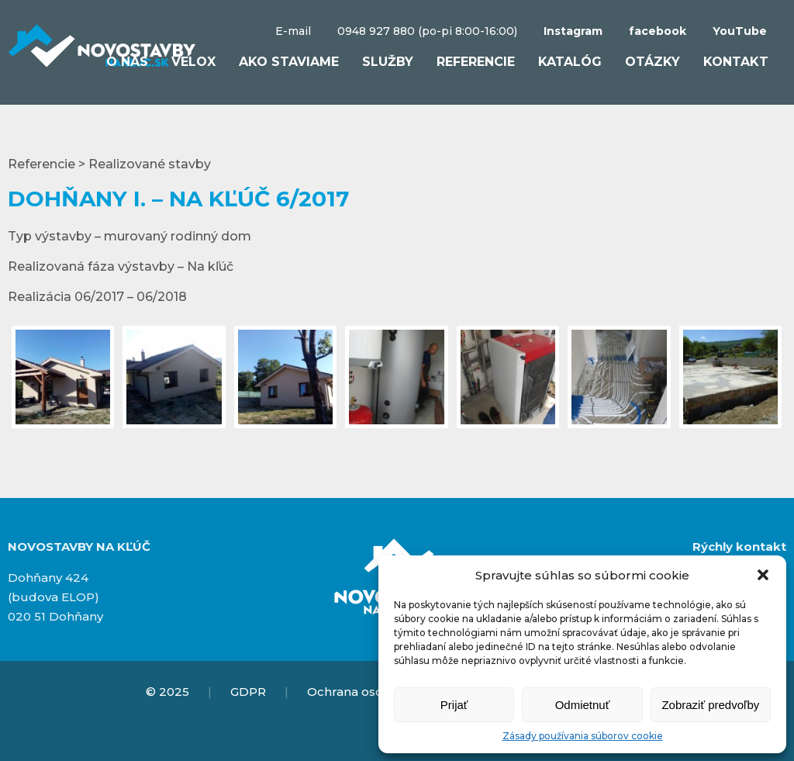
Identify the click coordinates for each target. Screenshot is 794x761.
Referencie (476, 61)
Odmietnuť (582, 704)
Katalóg (570, 61)
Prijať (454, 704)
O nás (127, 61)
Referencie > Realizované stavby (109, 164)
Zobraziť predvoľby (710, 704)
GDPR (248, 691)
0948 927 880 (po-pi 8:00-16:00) (427, 31)
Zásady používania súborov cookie (582, 736)
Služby (387, 61)
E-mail (293, 31)
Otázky (652, 61)
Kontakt (735, 61)
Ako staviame (289, 61)
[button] (763, 575)
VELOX (193, 61)
